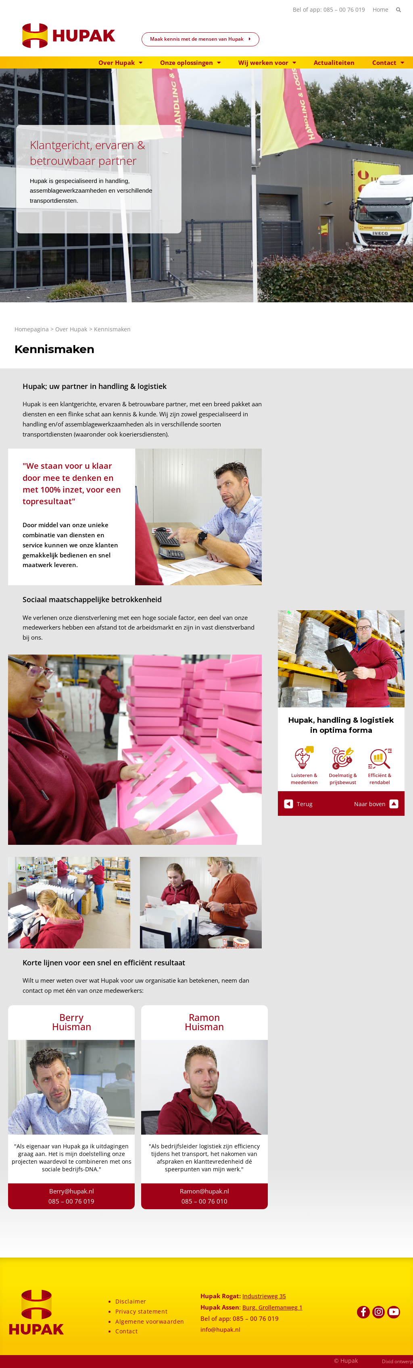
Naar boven (375, 804)
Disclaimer (131, 1301)
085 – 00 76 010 (204, 1201)
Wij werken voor (267, 62)
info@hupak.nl (220, 1329)
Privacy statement (142, 1311)
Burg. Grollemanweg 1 (274, 1307)
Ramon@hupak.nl (204, 1191)
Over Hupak (120, 62)
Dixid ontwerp (397, 1361)
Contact (388, 62)
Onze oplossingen (190, 62)
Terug (298, 804)
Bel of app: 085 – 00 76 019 (326, 9)
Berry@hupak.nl (71, 1191)
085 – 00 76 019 (71, 1201)
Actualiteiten (334, 62)
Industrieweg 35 (265, 1296)
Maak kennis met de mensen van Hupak (200, 38)
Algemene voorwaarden (150, 1321)
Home (379, 9)
